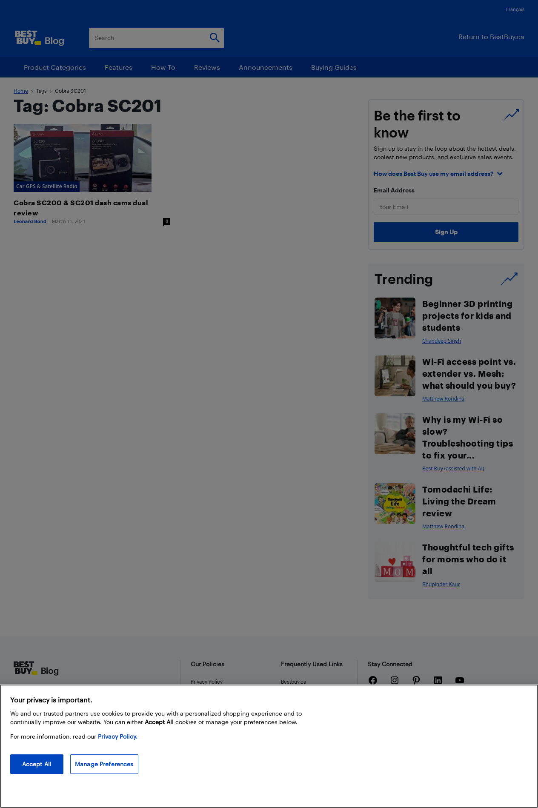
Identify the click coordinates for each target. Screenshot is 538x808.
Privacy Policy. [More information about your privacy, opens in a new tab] (117, 736)
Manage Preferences (104, 764)
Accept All (37, 764)
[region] (269, 746)
